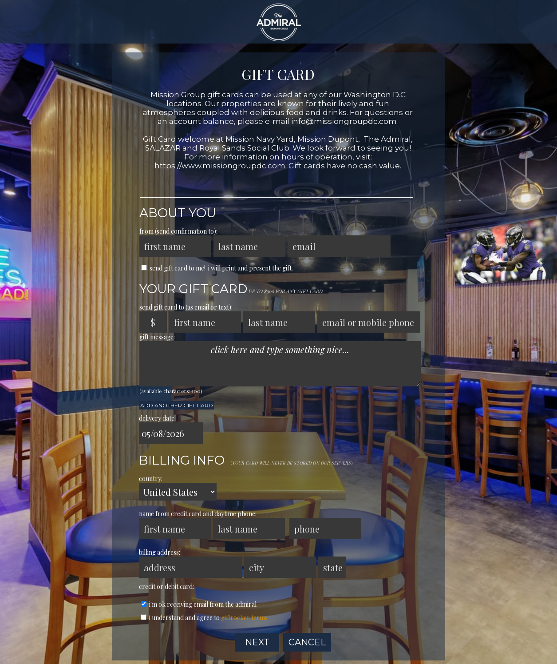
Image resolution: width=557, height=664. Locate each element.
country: (150, 478)
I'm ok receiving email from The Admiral (199, 604)
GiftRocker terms (244, 617)
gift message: (157, 337)
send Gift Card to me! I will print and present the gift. (217, 268)
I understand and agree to (204, 617)
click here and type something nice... (280, 363)
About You (177, 212)
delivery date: (157, 418)
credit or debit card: (166, 586)
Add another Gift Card (176, 405)
